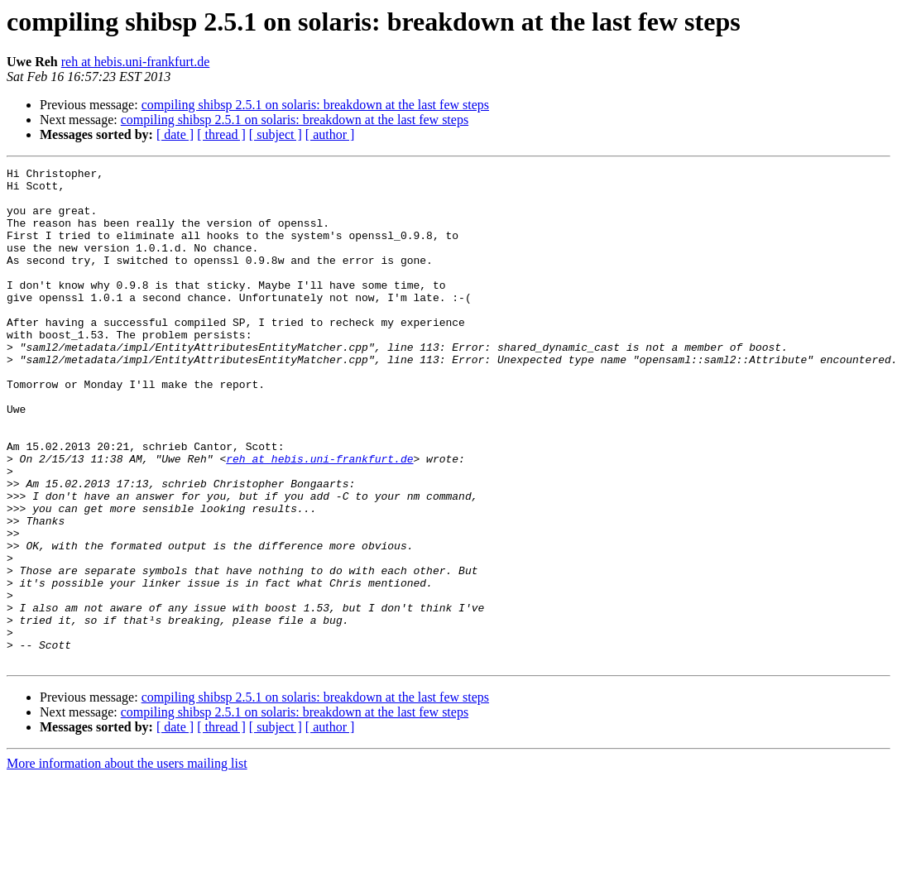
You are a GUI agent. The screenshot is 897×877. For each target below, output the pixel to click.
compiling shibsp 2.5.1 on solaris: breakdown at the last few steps (315, 105)
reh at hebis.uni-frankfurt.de (135, 62)
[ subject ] (275, 134)
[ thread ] (221, 134)
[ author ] (330, 134)
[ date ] (175, 134)
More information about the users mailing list (127, 862)
